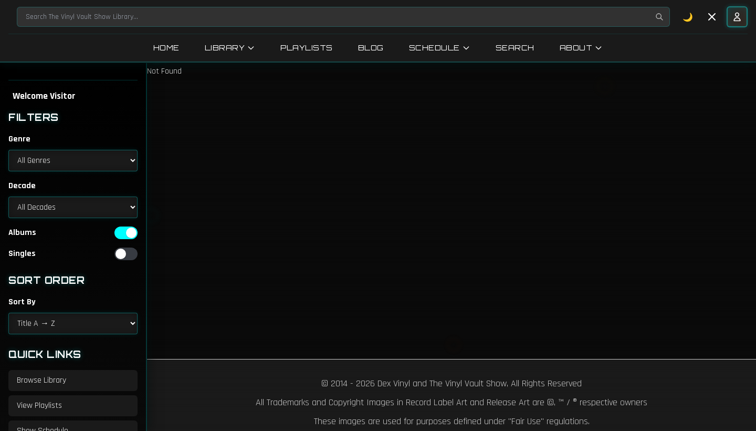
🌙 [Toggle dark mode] (688, 17)
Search (515, 47)
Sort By (22, 301)
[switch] (126, 233)
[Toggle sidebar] (711, 16)
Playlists (306, 47)
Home (166, 47)
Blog (371, 47)
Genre (19, 139)
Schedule (439, 47)
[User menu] (737, 16)
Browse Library (41, 380)
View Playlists (39, 405)
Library (230, 47)
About (581, 47)
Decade (22, 185)
